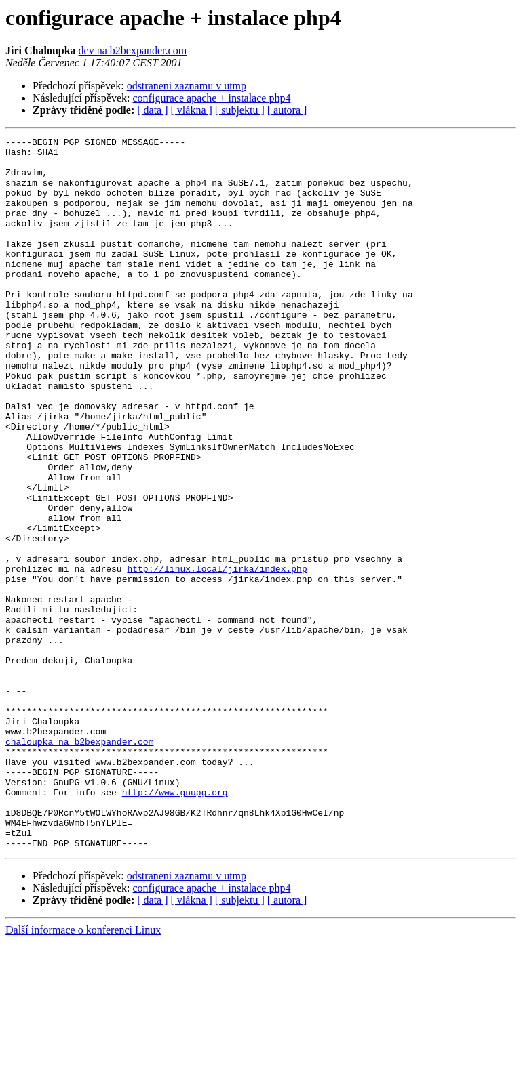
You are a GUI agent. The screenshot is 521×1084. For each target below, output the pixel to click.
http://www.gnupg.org (175, 924)
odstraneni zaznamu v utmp (186, 85)
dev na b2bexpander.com (133, 50)
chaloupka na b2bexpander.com (79, 863)
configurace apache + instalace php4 (212, 98)
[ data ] (152, 110)
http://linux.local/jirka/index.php (217, 656)
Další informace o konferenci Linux (83, 1072)
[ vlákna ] (191, 110)
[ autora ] (287, 110)
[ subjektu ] (240, 110)
